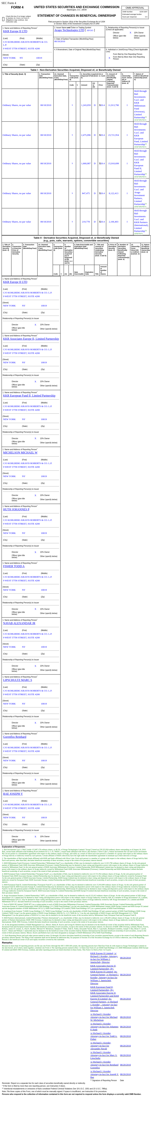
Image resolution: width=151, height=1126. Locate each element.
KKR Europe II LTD (15, 31)
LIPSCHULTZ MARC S (17, 680)
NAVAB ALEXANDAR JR (19, 623)
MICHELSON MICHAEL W (20, 452)
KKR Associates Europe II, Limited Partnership (31, 338)
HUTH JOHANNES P (16, 509)
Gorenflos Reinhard (14, 736)
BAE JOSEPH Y (13, 793)
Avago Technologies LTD (69, 30)
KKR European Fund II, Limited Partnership (29, 395)
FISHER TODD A (14, 566)
